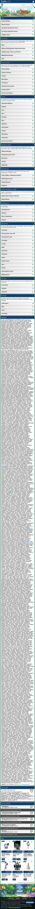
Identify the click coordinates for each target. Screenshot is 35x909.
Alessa (13, 361)
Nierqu (23, 634)
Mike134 (20, 608)
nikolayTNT (17, 636)
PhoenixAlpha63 (20, 657)
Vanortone (18, 758)
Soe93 (31, 715)
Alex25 (2, 363)
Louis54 (15, 572)
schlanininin (14, 697)
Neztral (18, 632)
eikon (16, 451)
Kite (32, 544)
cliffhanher (18, 418)
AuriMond (3, 384)
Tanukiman (22, 734)
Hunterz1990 (25, 502)
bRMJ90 (18, 399)
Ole (29, 644)
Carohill (3, 333)
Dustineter (22, 449)
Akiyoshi (15, 360)
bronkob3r (16, 400)
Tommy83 (25, 748)
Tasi (11, 735)
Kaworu (24, 535)
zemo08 (24, 782)
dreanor (16, 448)
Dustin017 (3, 329)
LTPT (23, 573)
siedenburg (11, 710)
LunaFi (29, 577)
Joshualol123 (23, 522)
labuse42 (26, 555)
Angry (18, 372)
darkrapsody (8, 432)
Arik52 (31, 341)
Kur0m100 (21, 552)
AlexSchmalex (7, 365)
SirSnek (14, 711)
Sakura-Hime (13, 345)
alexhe (30, 364)
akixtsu (11, 360)
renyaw (15, 675)
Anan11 (7, 370)
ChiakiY (2, 413)
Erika (6, 346)
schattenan (7, 696)
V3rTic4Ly (15, 756)
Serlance (3, 704)
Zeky (21, 782)
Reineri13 (16, 673)
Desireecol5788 (8, 441)
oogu (14, 648)
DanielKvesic (20, 429)
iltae (31, 345)
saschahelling (4, 693)
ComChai (17, 421)
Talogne (10, 734)
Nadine (31, 622)
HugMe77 (30, 339)
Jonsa (14, 522)
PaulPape (24, 654)
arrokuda (32, 379)
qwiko (2, 668)
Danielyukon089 (10, 430)
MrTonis (3, 620)
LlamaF (14, 570)
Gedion (2, 481)
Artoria (14, 380)
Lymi (28, 579)
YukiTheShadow (7, 778)
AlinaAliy (3, 366)
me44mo (30, 598)
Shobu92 (20, 708)
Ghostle (9, 484)
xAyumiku (7, 770)
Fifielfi (22, 466)
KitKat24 (3, 545)
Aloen (26, 366)
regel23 (18, 672)
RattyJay (24, 671)
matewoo (18, 594)
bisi (11, 392)
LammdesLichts (26, 557)
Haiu (27, 489)
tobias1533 (28, 746)
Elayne (11, 452)
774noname (7, 354)
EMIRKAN (3, 455)
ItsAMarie (22, 509)
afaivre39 (23, 357)
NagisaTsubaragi (8, 623)
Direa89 (18, 442)
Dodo (25, 443)
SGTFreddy (7, 705)
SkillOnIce (9, 712)
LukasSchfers (11, 576)
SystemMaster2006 (5, 733)
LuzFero (14, 579)
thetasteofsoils (4, 741)
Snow (23, 715)
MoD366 (20, 615)
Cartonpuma (19, 406)
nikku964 (13, 636)
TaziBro (22, 735)
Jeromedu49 (14, 519)
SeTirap (21, 704)
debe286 (26, 436)
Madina (14, 581)
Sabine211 (7, 687)
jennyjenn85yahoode (5, 519)
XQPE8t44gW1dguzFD (6, 772)
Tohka (25, 747)
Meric (32, 604)
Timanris (23, 743)
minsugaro (12, 613)
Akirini (29, 359)
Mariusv (29, 590)
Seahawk (28, 699)
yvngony (3, 781)
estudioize (3, 459)
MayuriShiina (29, 597)
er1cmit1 (21, 457)
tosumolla (16, 749)
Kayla (28, 535)
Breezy (31, 398)
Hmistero (13, 500)
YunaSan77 (20, 779)
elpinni (16, 453)
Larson (22, 558)
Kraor (17, 551)
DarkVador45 (14, 432)
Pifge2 (22, 658)
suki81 (8, 728)
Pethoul (13, 656)
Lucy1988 (12, 574)
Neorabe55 (3, 630)
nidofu (13, 634)
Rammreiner (26, 669)
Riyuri (22, 679)
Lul (26, 576)
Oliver (2, 645)
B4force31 (21, 385)
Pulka (15, 664)
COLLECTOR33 (10, 421)
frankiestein (13, 473)
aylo (5, 385)
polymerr (26, 661)
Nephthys (9, 630)
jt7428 (19, 333)
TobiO (11, 747)
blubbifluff (31, 394)
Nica (28, 632)
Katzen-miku (13, 535)
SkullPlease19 (28, 712)
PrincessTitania (22, 662)
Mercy (25, 604)
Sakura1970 (4, 690)
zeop (28, 782)
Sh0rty (12, 705)
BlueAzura (8, 395)
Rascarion (10, 671)
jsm (22, 523)
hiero (20, 498)
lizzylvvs (8, 570)
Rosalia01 (11, 683)
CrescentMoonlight (29, 424)
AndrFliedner (24, 370)
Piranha (8, 659)
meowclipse (7, 604)
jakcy (26, 512)
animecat (17, 328)
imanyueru (13, 506)
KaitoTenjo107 (15, 530)
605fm (31, 353)
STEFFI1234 (10, 723)
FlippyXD (30, 469)
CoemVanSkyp (24, 418)
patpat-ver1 (3, 654)
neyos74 (14, 632)
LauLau (8, 559)
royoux (2, 684)
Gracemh (22, 487)
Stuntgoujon (18, 726)
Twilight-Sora (12, 753)
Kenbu (9, 538)
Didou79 (27, 441)
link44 (7, 569)
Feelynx (3, 465)
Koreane (13, 550)
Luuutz (6, 579)
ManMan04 (13, 342)
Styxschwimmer (24, 726)
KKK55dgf (26, 545)
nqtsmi (2, 643)
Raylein (2, 672)
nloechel (3, 640)
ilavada (22, 505)
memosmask (4, 602)
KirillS (31, 543)
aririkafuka (3, 379)
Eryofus (15, 458)
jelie (31, 516)
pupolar (18, 332)
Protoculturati (4, 663)
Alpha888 (3, 367)
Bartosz (26, 387)
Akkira (19, 360)
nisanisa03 (30, 637)
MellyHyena (10, 601)
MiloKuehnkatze (22, 611)
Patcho (22, 652)
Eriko (12, 458)
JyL (30, 528)
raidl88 (25, 668)
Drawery (6, 448)
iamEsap (19, 503)
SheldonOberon (14, 706)
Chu (11, 417)
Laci (25, 334)
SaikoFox (15, 689)
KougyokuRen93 (11, 551)
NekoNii (15, 628)
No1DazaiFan (4, 342)
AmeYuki (16, 368)
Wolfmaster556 (4, 769)
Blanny (31, 393)
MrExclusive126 (8, 619)
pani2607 (13, 651)
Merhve (29, 604)
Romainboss (8, 682)
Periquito (30, 655)
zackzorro (7, 781)
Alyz (18, 367)
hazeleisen (24, 494)
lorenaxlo (26, 571)
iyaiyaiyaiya (17, 510)
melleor (2, 601)
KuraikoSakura (28, 552)
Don (23, 445)
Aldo (32, 360)
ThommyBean (4, 742)
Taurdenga (18, 735)
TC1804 (29, 735)
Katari (20, 534)
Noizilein (27, 640)
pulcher (12, 664)
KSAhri (9, 552)
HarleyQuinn (4, 493)
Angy (21, 372)
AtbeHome (3, 382)
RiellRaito (16, 677)
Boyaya (27, 396)
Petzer (16, 656)
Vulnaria (14, 763)
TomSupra (30, 748)
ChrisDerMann (11, 415)
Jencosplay (13, 517)
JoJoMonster (7, 521)
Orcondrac (24, 648)
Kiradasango (4, 543)
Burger (29, 322)
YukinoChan (30, 777)
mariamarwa (21, 588)
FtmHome (30, 476)
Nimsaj (31, 636)
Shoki (23, 708)
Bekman (3, 389)
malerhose (14, 585)
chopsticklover (27, 414)
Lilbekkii (23, 566)
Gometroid (27, 486)
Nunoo (18, 643)
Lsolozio (17, 573)
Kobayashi (7, 548)
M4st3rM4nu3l (17, 580)
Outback (3, 650)
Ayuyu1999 (12, 385)
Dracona (24, 446)
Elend (14, 452)
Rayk (31, 671)
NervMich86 (17, 630)
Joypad (21, 322)
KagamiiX (3, 530)
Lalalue (15, 557)
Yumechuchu (22, 326)
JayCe (20, 515)
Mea (2, 599)
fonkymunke (4, 472)
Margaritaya (11, 588)
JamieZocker (19, 513)
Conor (30, 421)
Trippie (31, 750)
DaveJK (27, 434)
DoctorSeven (19, 342)
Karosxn (26, 533)
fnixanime (27, 471)
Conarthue (22, 421)
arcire (16, 378)
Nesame (25, 331)
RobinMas (3, 680)
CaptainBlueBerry (11, 405)
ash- (13, 381)
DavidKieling (4, 435)
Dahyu (30, 428)
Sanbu (7, 691)
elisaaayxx (26, 452)
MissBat (8, 614)
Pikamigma (3, 659)
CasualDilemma (9, 407)
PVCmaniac (20, 665)
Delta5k (20, 437)
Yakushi (16, 331)
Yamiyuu (16, 774)
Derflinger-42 (15, 439)
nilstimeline (3, 326)
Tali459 (6, 734)
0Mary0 (7, 353)
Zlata (28, 783)
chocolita (13, 414)
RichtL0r (7, 677)
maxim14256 (29, 595)
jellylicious (8, 517)
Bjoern (10, 794)
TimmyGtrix (3, 744)
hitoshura (8, 500)
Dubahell (18, 346)
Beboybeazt (23, 388)
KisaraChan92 (18, 544)
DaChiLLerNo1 (4, 428)
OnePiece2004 (25, 647)
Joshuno (29, 522)
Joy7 (8, 523)
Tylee (23, 753)
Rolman (3, 682)
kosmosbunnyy (23, 550)
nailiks (11, 339)
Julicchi (12, 526)
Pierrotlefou (17, 658)
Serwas (17, 704)
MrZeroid (7, 620)
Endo (30, 456)
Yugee (12, 777)
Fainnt (26, 462)
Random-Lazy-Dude (10, 670)
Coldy (13, 420)
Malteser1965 (24, 585)
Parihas (9, 652)
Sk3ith (2, 712)
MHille (18, 605)
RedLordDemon (8, 672)
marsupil (31, 591)
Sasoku (22, 693)
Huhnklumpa (29, 501)
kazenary (8, 536)
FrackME (24, 472)
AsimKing (23, 381)
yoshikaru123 (4, 776)
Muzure (26, 621)
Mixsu (23, 328)
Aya (33, 384)
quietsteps (28, 666)
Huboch (19, 501)
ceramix (13, 408)
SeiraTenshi (3, 701)
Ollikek (18, 645)
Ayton (8, 385)
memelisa (29, 601)
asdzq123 (9, 381)
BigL (25, 391)
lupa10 (14, 578)
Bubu (14, 401)
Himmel (16, 338)
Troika (5, 751)
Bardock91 (21, 387)
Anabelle (3, 370)
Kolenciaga (3, 549)
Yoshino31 (10, 776)
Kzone (14, 555)
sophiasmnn (4, 718)
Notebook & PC (5, 205)
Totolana (27, 749)
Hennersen (3, 496)
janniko (23, 514)
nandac (16, 626)
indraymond (30, 506)
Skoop (23, 712)
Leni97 (12, 563)
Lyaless (21, 579)
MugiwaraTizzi (4, 621)
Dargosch (3, 431)
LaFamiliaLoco (4, 557)
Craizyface (26, 423)
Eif (13, 451)
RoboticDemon (12, 680)
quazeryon (14, 340)
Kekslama (23, 537)
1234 (10, 353)
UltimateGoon (27, 754)
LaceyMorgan (4, 556)
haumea (15, 494)
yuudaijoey (30, 779)
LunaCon (25, 577)
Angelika (29, 371)
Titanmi (31, 744)
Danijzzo (21, 430)
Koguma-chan (14, 548)
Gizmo (27, 485)
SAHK (7, 689)
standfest (30, 721)
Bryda (6, 401)
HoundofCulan (13, 501)
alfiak (16, 365)
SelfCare (17, 701)
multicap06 (17, 621)
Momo (12, 616)
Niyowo (25, 639)
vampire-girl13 (26, 757)
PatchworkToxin (28, 652)
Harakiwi (30, 492)
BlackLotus (3, 393)
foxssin (13, 472)
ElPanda (13, 453)
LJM (11, 570)
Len (27, 562)
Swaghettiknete (28, 730)
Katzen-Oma (23, 343)
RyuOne (27, 685)
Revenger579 (10, 676)
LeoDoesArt (28, 563)
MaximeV (3, 597)
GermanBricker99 (17, 483)
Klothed (27, 547)
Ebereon (17, 450)
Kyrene (2, 555)
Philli (10, 657)
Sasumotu (27, 693)
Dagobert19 (26, 428)
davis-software (15, 435)
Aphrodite (3, 347)
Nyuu (30, 643)
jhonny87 (29, 519)
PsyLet (28, 663)
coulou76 (21, 423)
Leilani (14, 562)
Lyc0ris (24, 579)
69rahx (2, 354)
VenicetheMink (7, 760)
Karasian (12, 533)
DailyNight (30, 340)
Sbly (21, 694)
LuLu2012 (3, 577)
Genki (22, 481)
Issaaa (17, 509)
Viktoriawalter (4, 761)
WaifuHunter (30, 763)
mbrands (8, 598)
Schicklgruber (14, 696)
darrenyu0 (12, 434)
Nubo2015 (11, 643)
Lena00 (30, 562)
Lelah (20, 562)
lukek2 (20, 576)
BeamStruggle (14, 388)
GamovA (3, 480)
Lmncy (26, 570)
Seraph (20, 703)
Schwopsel (15, 699)
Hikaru (8, 499)
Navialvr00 (14, 627)
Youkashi (19, 776)
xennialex (26, 770)
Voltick (31, 762)
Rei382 (29, 672)
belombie (15, 389)
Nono (7, 641)
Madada (3, 581)
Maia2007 (13, 583)
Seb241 (15, 700)
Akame (2, 359)
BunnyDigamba (9, 402)
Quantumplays (16, 666)
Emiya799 (8, 455)
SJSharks (29, 711)
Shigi (29, 706)
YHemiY (3, 775)
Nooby (16, 641)
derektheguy (9, 439)
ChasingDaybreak (12, 410)
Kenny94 (13, 538)
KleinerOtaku (4, 547)
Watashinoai (23, 765)
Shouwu (27, 708)
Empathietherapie (29, 455)
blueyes (19, 395)
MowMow (26, 618)
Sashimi (15, 693)
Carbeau (29, 405)
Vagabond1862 (24, 756)
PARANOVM (4, 652)
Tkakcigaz (8, 329)
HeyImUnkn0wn (4, 498)
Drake (2, 448)
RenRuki (3, 800)
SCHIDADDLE (20, 696)
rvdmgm (11, 685)
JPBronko (18, 523)
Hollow (23, 500)
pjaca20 (25, 659)
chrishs (17, 415)
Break (12, 398)
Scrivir (24, 699)
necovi (11, 628)
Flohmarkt (3, 297)
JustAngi (29, 527)
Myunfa (19, 622)
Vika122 (27, 760)
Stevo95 (3, 725)
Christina (23, 416)
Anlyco (11, 373)
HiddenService (15, 498)
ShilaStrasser (15, 707)
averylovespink (17, 384)
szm (11, 733)
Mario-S (25, 590)
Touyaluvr (3, 750)
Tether (27, 736)
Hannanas (31, 491)
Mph (30, 618)
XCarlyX (18, 770)
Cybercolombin (9, 427)
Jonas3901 (25, 521)
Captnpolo (24, 405)
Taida (17, 733)
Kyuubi (6, 555)
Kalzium (14, 531)
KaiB (7, 530)
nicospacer (3, 634)
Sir (5, 711)
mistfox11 (25, 322)
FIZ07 (14, 469)
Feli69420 (11, 465)
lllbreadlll (18, 570)
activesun (19, 356)
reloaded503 (21, 673)
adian (30, 356)
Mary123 (3, 593)
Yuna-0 (9, 779)
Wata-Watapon (10, 765)
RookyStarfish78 (5, 683)
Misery (24, 342)
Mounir (22, 618)
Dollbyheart (3, 444)
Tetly (30, 736)
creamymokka (16, 424)
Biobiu (28, 391)
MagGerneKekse (25, 581)
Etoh (20, 459)
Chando (7, 409)
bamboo (8, 386)
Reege (14, 672)
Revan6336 (3, 676)
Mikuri (28, 609)
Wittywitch (24, 768)
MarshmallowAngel (19, 591)
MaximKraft (8, 597)
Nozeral (22, 642)
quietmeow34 (23, 666)
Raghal (21, 668)
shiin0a (7, 707)
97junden (13, 354)
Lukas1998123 (4, 576)
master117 (16, 593)
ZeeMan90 (13, 782)
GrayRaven (27, 487)
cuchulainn (3, 427)
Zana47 (15, 781)
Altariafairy (8, 367)
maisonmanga (25, 583)
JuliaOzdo (11, 336)
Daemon (21, 428)
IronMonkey (17, 508)
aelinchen (13, 357)
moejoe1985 (21, 348)
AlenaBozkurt (8, 361)
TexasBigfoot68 (12, 737)
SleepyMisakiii (25, 713)
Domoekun (3, 445)
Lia (5, 566)
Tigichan (10, 743)
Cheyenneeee (20, 411)
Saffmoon (3, 689)
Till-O (17, 743)
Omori (30, 645)
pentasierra (17, 655)
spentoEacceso (4, 720)
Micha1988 (3, 606)
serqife (7, 704)
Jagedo (22, 512)
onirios (2, 648)
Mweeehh (31, 621)
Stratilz (15, 725)
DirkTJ (31, 338)
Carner (2, 406)
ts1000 (8, 751)
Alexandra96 (27, 363)
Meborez (6, 599)
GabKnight (24, 478)
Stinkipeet (11, 725)
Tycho (19, 753)
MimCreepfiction (4, 612)
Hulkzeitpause (4, 502)
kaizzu (20, 530)
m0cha (11, 580)
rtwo (9, 684)
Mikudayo (11, 609)
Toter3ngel (21, 749)
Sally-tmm (14, 690)
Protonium (10, 663)
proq (30, 662)
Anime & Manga (5, 64)
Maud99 (3, 595)
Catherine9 (16, 407)
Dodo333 (29, 443)
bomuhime (7, 396)
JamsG (24, 513)
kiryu (14, 544)
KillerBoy (22, 541)
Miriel (18, 613)
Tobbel (15, 746)
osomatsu (20, 649)
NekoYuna (24, 628)
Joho (2, 521)
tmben (11, 746)
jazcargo (3, 516)
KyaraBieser (11, 554)
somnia (25, 716)
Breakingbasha (25, 398)
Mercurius (21, 604)
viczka (23, 760)
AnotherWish (27, 374)
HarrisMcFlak (17, 493)
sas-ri (19, 692)
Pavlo (28, 654)
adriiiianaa (3, 357)
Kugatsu (13, 552)
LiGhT (16, 566)
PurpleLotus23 (4, 665)
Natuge (10, 627)
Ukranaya (21, 754)
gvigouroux (10, 489)
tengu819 (15, 736)
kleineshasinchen (11, 547)
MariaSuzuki (29, 334)
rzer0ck (2, 686)
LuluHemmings (9, 577)
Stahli (26, 721)
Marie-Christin (13, 590)
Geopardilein (29, 481)
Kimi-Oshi (27, 541)
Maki (12, 584)
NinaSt (2, 637)
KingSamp (16, 542)
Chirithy (24, 413)
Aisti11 (24, 358)
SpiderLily (11, 720)
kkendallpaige (21, 545)
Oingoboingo (13, 644)
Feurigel (3, 466)
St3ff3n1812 (21, 721)
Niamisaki (24, 632)
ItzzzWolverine (4, 332)
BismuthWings (15, 392)
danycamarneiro (26, 430)
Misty (21, 335)
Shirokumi (7, 708)
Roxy (29, 683)
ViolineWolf (3, 762)
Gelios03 (18, 481)
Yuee (9, 777)
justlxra (15, 528)
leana (2, 561)
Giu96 (21, 485)
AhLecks (18, 327)
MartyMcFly (13, 592)
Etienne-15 (8, 459)
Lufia (19, 574)
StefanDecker (28, 722)
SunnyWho (11, 729)
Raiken (2, 669)
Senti (12, 703)
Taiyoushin (25, 733)
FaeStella (22, 462)
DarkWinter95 (27, 432)
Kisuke (24, 544)
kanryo (7, 533)
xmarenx (16, 771)
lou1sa (11, 572)
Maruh (18, 592)
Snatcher (19, 715)
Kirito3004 (6, 544)
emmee (23, 324)
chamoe (3, 409)
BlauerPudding (4, 331)
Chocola (8, 414)
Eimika (19, 451)
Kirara (8, 543)
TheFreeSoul (14, 739)
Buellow (23, 401)
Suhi (2, 728)
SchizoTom (9, 697)
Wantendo (22, 764)
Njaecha (30, 639)
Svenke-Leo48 (14, 730)
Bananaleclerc (28, 386)
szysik (9, 348)
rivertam (13, 679)
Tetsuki (6, 737)
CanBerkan (3, 405)
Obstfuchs (7, 644)
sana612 (3, 691)
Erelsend (3, 458)
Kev (21, 538)
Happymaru (17, 492)
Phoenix (14, 657)
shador (19, 705)
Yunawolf (25, 779)
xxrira (20, 772)
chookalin (21, 414)
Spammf (14, 719)
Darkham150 (27, 431)
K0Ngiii (5, 529)
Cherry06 (3, 411)
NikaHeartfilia (27, 635)
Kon (24, 549)
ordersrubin (29, 648)
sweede (9, 732)
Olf (30, 644)
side (7, 710)
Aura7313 (24, 382)
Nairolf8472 (27, 623)
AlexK (2, 365)
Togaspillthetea (20, 747)
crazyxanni (9, 424)
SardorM (9, 692)
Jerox (18, 519)
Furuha (30, 477)
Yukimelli (5, 348)
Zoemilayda (3, 784)
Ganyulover (12, 480)
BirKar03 (8, 392)
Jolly (15, 521)
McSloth (25, 598)
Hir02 (30, 499)
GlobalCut (3, 486)
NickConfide (4, 633)
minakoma (27, 612)
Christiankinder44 (17, 416)
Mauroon (12, 595)
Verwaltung (4, 40)
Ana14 (30, 368)
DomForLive (12, 444)
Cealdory (30, 407)
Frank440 (3, 473)
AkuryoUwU (23, 360)
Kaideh (10, 530)
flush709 (11, 471)
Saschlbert (10, 693)
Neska (26, 630)
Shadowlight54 (24, 705)
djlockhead (16, 336)
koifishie (27, 548)
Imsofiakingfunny (20, 506)
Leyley (27, 565)
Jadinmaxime (17, 512)
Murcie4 (22, 621)
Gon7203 (3, 487)
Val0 (8, 757)
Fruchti (22, 476)
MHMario (28, 338)
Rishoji (2, 679)
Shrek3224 (3, 710)
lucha (30, 573)
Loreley (22, 571)
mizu (22, 614)
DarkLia (3, 432)
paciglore (15, 650)
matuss (31, 594)
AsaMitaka (25, 380)
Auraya (28, 382)
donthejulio (12, 446)
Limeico (15, 324)
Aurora (7, 384)
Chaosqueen (24, 409)
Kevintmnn (9, 540)
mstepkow (12, 620)
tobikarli (7, 747)
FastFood (19, 464)
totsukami (31, 749)
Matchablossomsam (10, 594)
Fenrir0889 (22, 465)
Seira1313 (26, 700)
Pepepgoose (28, 321)
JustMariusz (20, 528)
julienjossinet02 (26, 526)
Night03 (30, 634)
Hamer (16, 491)
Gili (5, 485)
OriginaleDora (4, 649)
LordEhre (12, 571)
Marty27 (9, 592)
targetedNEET (28, 734)
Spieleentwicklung (6, 146)
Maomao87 (16, 586)
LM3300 (23, 570)
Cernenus (17, 408)
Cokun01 (10, 420)
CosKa (7, 423)
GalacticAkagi (30, 343)
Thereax (19, 740)
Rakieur (16, 669)
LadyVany (28, 556)
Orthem (9, 649)
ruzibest (7, 685)
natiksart (31, 626)
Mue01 (16, 620)
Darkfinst (15, 431)
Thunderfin (10, 742)
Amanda (22, 367)
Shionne (31, 707)
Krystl (30, 551)
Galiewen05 (22, 479)
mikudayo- (16, 609)
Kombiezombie (14, 549)
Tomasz (6, 748)
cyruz (10, 338)
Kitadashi (16, 322)
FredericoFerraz (11, 346)
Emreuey (13, 456)
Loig (4, 571)
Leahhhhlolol (28, 559)
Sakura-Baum (23, 689)
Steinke (22, 723)
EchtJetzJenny (23, 450)
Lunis (10, 578)
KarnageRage (21, 533)
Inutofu (27, 507)
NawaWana (20, 627)
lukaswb (11, 327)
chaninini (11, 409)
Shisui (7, 347)
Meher (13, 600)
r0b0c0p (6, 668)
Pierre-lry (5, 658)
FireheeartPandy (17, 339)
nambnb (16, 625)
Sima (32, 710)
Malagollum (9, 585)
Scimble (20, 699)
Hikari (27, 498)
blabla (20, 392)
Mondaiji (16, 616)
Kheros (22, 540)
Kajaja (24, 530)
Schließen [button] (29, 902)
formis (23, 338)
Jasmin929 (13, 515)
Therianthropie (25, 740)
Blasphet (3, 394)
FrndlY (6, 476)
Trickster (17, 750)
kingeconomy (4, 542)
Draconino (29, 446)
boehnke (29, 395)
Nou (9, 642)
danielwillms (4, 430)
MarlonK (12, 591)
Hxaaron (3, 503)
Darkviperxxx (21, 432)
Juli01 (26, 524)
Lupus (21, 578)
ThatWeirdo (22, 737)
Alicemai (24, 365)
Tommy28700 (20, 748)
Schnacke (31, 697)
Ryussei (32, 685)
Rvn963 (15, 685)
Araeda (26, 377)
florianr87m (30, 470)
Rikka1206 (24, 677)
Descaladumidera (26, 439)
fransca (25, 473)
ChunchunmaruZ (16, 417)
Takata (30, 733)
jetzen (25, 519)
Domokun (9, 445)
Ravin (28, 671)
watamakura (16, 765)
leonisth (24, 564)
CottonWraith (15, 423)
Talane (2, 734)
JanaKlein (9, 514)
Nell (6, 629)
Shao (29, 705)
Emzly (17, 456)
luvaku (10, 579)
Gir (18, 485)
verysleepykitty (18, 760)
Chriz (2, 417)
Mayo (7, 338)
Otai (15, 327)
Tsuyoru (30, 751)
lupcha (17, 578)
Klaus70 (31, 545)
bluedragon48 (14, 395)
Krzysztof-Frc (4, 552)
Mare (25, 587)
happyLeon (11, 492)
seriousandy (29, 703)
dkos (2, 443)
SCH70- (3, 696)
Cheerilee (3, 328)
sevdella (28, 704)
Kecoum (8, 537)
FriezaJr (3, 476)
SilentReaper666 (18, 710)
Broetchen (22, 399)
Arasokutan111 (4, 378)
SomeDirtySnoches (18, 716)
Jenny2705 (23, 517)
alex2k (6, 363)
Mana (29, 585)
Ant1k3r (3, 375)
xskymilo (14, 772)
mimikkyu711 (12, 612)
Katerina (24, 534)
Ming (8, 613)
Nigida (14, 635)
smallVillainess (11, 714)
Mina (23, 612)
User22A (6, 756)
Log (2, 571)
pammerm (3, 651)
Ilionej (26, 505)
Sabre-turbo (13, 687)
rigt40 (20, 677)
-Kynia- (24, 352)
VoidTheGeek (26, 762)
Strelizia (23, 725)
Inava (25, 506)
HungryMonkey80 (12, 502)
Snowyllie (27, 715)
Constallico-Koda (9, 422)
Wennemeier (13, 767)
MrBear (2, 619)
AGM (9, 342)
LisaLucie (17, 569)
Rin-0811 (7, 678)
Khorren (29, 540)
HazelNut (29, 494)
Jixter (2, 520)
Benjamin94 (26, 389)
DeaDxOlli (17, 436)
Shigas (25, 706)
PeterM (9, 656)
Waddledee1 (24, 763)
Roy (32, 683)
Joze (13, 338)
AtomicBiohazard (17, 382)
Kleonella (23, 547)
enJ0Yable (9, 457)
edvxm (6, 451)
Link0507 (3, 569)
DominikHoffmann (20, 444)
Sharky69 (3, 706)
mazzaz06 (3, 598)
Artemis (6, 380)
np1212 (2, 346)
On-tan (12, 647)
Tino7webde (24, 744)
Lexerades (23, 565)
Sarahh (31, 691)
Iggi (16, 505)
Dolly (8, 444)
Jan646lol (28, 513)
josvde (2, 523)
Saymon (14, 694)
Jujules (22, 524)
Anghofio (8, 372)
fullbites (12, 477)
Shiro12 (3, 708)
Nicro (8, 325)
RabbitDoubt (11, 668)
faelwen (18, 462)
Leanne (27, 324)
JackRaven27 (10, 512)
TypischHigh (4, 754)
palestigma (29, 650)
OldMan (10, 332)
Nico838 (13, 633)
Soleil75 (11, 716)
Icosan (6, 505)
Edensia (3, 451)
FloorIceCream (23, 346)
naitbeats (3, 625)
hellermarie (19, 495)
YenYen (26, 774)
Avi (21, 384)
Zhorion (14, 783)
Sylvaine (19, 732)
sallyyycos (19, 690)
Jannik (20, 514)
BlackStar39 (9, 393)
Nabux (7, 327)
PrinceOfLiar (16, 662)
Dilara (2, 442)
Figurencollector (4, 467)
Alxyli (16, 367)
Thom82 (14, 741)
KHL (26, 540)
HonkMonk (27, 500)
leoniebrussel (28, 328)
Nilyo (28, 636)
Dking (30, 442)
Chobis (9, 340)
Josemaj (18, 522)
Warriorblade (20, 334)
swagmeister (4, 732)
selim (20, 701)
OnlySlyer (16, 326)
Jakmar (29, 512)
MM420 (12, 615)
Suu (10, 730)
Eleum (18, 452)
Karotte (30, 533)
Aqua (23, 377)
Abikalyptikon (10, 356)
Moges (30, 615)
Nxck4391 (22, 643)
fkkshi (17, 469)
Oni (30, 647)
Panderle (8, 651)
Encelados (25, 456)
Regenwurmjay (4, 334)
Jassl (17, 515)
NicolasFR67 (27, 633)
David (30, 434)
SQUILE (12, 721)
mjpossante (3, 615)
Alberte (28, 360)
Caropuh (11, 406)
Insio (12, 507)
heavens (8, 495)
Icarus (24, 503)
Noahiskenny (17, 640)
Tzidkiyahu (9, 754)
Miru (21, 613)
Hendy (28, 495)
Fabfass (30, 460)
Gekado (14, 481)
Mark (9, 591)
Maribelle (3, 798)
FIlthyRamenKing (23, 467)
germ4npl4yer (9, 483)
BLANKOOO (27, 393)
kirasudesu (13, 543)
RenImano (10, 324)
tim (20, 743)
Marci (13, 587)
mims (20, 612)
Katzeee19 (7, 535)
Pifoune (26, 658)
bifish (22, 391)
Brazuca (3, 398)
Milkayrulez (3, 611)
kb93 (28, 536)
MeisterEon (21, 600)
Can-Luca (29, 403)
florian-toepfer (24, 470)
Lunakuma (3, 578)
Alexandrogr (20, 364)
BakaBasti (3, 327)
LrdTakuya (8, 573)
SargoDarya (14, 692)
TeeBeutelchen (4, 736)
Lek (17, 562)
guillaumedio (16, 347)
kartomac (3, 534)
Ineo (2, 507)
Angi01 (12, 372)
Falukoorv (7, 463)
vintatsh (28, 342)
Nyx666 (3, 644)
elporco (20, 453)
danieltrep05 (26, 429)
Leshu (13, 565)
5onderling (26, 353)
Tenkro (19, 736)
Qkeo (2, 666)
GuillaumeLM (27, 488)
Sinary (2, 711)
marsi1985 (26, 591)
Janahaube (3, 514)
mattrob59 (27, 594)
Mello (7, 328)
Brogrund (28, 399)
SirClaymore (9, 711)
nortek (23, 641)
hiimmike (24, 498)
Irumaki (15, 333)
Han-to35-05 (21, 491)
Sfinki (32, 704)
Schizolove (3, 697)
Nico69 (8, 633)
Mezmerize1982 (13, 605)
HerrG (28, 496)
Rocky (28, 680)
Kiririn (2, 544)
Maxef (15, 595)
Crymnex (21, 425)
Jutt (24, 528)
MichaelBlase (19, 606)
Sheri (22, 706)
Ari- (19, 378)
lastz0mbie (3, 559)
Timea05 (31, 743)
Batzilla (9, 388)
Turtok (7, 753)
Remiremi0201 (4, 675)
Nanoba (24, 626)
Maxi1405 (19, 595)
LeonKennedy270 (5, 565)
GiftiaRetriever (29, 484)
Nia (21, 632)
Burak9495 (19, 402)
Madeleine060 (8, 581)
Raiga (32, 668)
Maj (29, 583)
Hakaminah (31, 489)
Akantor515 (7, 359)
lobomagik (31, 570)
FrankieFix (8, 473)
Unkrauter (19, 340)
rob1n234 (26, 679)
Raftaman (17, 668)
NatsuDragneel (4, 627)
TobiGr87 (3, 747)
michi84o (10, 607)
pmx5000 (10, 661)
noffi (24, 640)
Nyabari (27, 643)
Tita (29, 744)
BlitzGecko (21, 394)
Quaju (5, 666)
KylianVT (21, 554)
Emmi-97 (17, 455)
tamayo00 (15, 734)
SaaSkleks (22, 686)
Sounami (22, 718)
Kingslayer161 (23, 542)
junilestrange (8, 527)
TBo (26, 735)
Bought (23, 396)
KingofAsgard (11, 542)
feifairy (6, 465)
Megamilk (27, 347)
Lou (8, 572)
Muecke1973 (21, 620)
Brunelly (3, 401)
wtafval (24, 769)
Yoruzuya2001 (20, 775)
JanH (13, 514)
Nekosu (19, 628)
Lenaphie (8, 563)
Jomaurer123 (20, 521)
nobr (22, 640)
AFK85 (27, 357)
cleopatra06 (12, 418)
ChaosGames (17, 409)
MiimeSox (11, 350)
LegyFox (3, 562)
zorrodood (16, 784)
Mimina (17, 612)
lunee (7, 578)
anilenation (25, 372)
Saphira (20, 691)
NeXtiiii (6, 632)
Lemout (23, 562)
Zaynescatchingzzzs (5, 782)
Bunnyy (18, 345)
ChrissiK (25, 415)
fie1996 (18, 466)
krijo (28, 551)
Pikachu (30, 658)
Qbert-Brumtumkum (27, 665)
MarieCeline (19, 590)
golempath (22, 486)
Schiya (29, 696)
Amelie (11, 368)
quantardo (9, 666)
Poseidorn (6, 662)
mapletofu (26, 586)
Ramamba (21, 669)
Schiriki (26, 696)
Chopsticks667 (4, 415)
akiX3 (8, 360)
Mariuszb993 (4, 591)
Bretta (2, 399)
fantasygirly (3, 464)
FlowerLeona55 (4, 471)
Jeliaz (28, 516)
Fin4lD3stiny (30, 467)
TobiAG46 (23, 746)
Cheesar (24, 410)
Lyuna (8, 580)
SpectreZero (28, 719)
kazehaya (3, 536)
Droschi (25, 448)
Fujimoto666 (7, 477)
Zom (20, 328)
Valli (18, 757)
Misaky (24, 613)
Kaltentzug (8, 531)
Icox (9, 505)
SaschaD (29, 692)
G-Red (14, 478)
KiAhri (2, 541)
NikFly (32, 635)
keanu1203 (3, 537)
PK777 (15, 334)
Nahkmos (18, 623)
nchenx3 (8, 628)
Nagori (14, 623)
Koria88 (17, 550)
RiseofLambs (29, 678)
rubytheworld (17, 684)
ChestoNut (13, 411)
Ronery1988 (18, 682)
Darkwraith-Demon (5, 434)
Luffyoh (16, 574)
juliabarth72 (30, 524)
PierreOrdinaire (11, 658)
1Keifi (18, 343)
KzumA (18, 555)
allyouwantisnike (21, 366)
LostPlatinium (4, 572)
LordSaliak (17, 571)
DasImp (22, 434)
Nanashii (13, 626)
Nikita (2, 636)
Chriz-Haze (6, 417)
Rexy (15, 676)
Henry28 (14, 496)
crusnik (16, 425)
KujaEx (17, 552)
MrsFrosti (25, 619)
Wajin (2, 764)
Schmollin (26, 697)
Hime (17, 499)
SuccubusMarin (4, 727)
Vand (31, 757)
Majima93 (8, 584)
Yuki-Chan (19, 777)
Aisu (28, 358)
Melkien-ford (27, 600)
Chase (6, 410)
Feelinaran (29, 464)
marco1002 (17, 587)
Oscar (15, 649)
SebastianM (20, 700)
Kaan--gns (14, 529)
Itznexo (31, 509)
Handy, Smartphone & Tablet (8, 191)
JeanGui (17, 516)
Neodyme (27, 629)
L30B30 (29, 332)
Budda (19, 401)
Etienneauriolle (15, 459)
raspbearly (15, 671)
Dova (21, 446)
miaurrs (27, 605)
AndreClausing (17, 370)
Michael (14, 606)
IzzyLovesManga (5, 349)
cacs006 (7, 403)
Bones (15, 396)
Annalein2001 (22, 373)
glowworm (23, 325)
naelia (2, 623)
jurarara (17, 527)
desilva (2, 441)
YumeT (25, 778)
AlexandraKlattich (5, 364)
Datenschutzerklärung (14, 907)
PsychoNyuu (24, 663)
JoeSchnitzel (14, 520)
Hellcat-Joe (13, 495)
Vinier (14, 761)
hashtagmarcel (30, 493)
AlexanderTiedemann (13, 363)
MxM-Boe (3, 622)
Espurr (28, 458)
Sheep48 (3, 338)
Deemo (8, 437)
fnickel (26, 348)
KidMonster (13, 541)
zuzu (20, 784)
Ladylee (17, 556)
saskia (18, 693)
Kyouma (31, 554)
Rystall (23, 685)
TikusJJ (14, 743)
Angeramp (3, 372)
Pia (2, 658)
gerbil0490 (3, 483)
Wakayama (6, 764)
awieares (25, 384)
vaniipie (11, 758)
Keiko (15, 537)
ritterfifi (6, 679)
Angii (16, 372)
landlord (3, 558)
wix (28, 768)
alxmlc (12, 367)
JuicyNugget (27, 345)
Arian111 (27, 378)
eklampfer (7, 452)
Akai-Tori (31, 358)
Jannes (16, 514)
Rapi (8, 350)
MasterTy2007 (23, 593)
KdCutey (31, 536)
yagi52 (2, 774)
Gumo (6, 489)
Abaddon (19, 324)
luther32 (31, 578)
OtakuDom (27, 649)
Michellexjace (4, 607)
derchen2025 (26, 438)
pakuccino (20, 650)
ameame (3, 368)
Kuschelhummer (4, 554)
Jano (30, 514)
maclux (31, 580)
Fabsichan (13, 462)
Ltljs (20, 573)
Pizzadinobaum (19, 659)
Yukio (2, 778)
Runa (25, 684)
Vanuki (27, 758)
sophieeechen (10, 718)
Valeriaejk (12, 757)
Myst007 (15, 622)
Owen (11, 650)
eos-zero (17, 457)
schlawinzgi (22, 336)
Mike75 (24, 608)
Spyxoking (7, 721)
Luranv (24, 578)
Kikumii (18, 541)
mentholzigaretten (23, 602)
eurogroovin (3, 460)
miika (28, 607)
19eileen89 (14, 353)
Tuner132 (3, 753)
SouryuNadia (28, 718)
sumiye (24, 728)
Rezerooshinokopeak (21, 676)
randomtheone (18, 670)
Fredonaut (16, 474)
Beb (19, 388)
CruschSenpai (11, 425)
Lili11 (26, 566)
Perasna (26, 655)
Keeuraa (13, 329)
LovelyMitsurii (21, 572)
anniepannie (4, 374)
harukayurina (23, 493)
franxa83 (30, 473)
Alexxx (12, 365)
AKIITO (19, 359)
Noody (20, 641)
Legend (13, 561)
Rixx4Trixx (18, 679)
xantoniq (3, 770)
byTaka (2, 403)
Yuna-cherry (14, 779)
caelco (10, 403)
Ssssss (16, 721)
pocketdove (15, 661)
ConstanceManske (18, 422)
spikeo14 (30, 720)
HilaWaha (13, 499)
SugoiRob (26, 727)
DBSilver (9, 436)
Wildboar (14, 768)
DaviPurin (21, 329)
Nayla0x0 (3, 628)
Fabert (25, 460)
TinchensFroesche (17, 744)
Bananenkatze (10, 387)
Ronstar (28, 682)
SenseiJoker (4, 703)
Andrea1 (11, 370)
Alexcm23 (26, 364)
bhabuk (14, 391)
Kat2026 (16, 534)
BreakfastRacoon (18, 398)
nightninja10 (4, 635)
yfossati (30, 774)
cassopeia (3, 407)
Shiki (10, 707)
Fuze (11, 478)
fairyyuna (31, 462)
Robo (27, 325)
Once (15, 647)
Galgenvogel (16, 479)
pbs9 (2, 655)
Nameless (21, 625)
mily (27, 611)
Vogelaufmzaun (10, 326)
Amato (29, 367)
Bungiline (3, 402)
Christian (26, 350)
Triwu (2, 751)
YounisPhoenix (4, 777)
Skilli (5, 712)
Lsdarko (13, 573)
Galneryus (28, 479)
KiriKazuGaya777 (25, 543)
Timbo (27, 743)
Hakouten (3, 491)
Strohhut (31, 725)
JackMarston (4, 512)
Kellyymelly (28, 537)
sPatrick (23, 719)
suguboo (31, 727)
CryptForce (26, 425)
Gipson (16, 485)
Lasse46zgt (26, 558)
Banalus (16, 348)
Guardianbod (10, 488)
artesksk (10, 380)
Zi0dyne (18, 783)
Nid (10, 634)
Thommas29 (24, 741)
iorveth (2, 508)
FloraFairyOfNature (16, 470)
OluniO (22, 645)
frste (19, 476)
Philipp (7, 657)
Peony (22, 655)
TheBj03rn (27, 737)
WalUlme (3, 801)
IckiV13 (2, 505)
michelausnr (25, 606)
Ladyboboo (12, 556)
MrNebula (20, 619)
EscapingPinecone (22, 458)
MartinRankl (3, 592)
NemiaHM (13, 629)
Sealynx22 (11, 700)
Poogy (29, 661)
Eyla (18, 460)
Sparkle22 (18, 719)
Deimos (25, 332)
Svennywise (12, 325)
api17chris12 (4, 377)
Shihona (3, 707)
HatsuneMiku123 (17, 349)
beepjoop (29, 388)
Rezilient (28, 676)
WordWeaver (7, 339)
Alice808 (20, 365)
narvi (28, 626)
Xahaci (28, 769)
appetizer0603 (10, 377)
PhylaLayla (3, 350)
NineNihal (12, 637)
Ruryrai (31, 684)
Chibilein (12, 341)
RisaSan (23, 678)
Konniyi (31, 549)
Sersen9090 (12, 704)
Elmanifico (3, 453)
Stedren (22, 722)
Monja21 (25, 616)
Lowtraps (3, 573)
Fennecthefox (17, 465)
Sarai (2, 692)
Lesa (11, 565)
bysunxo (31, 402)
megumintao (9, 600)
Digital (6, 333)
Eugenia (23, 459)
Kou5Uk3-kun (4, 551)
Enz (13, 457)
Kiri (17, 543)
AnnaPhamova (29, 373)
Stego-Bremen (16, 723)
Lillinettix (3, 567)
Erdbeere (30, 457)
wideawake (8, 768)
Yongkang (14, 775)
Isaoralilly (10, 509)
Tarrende (3, 735)
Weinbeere (28, 765)
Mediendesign (5, 170)
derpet (12, 348)
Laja (9, 557)
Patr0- (8, 654)
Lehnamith (8, 562)
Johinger (8, 343)
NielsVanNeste (18, 634)
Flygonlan (15, 471)
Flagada (21, 469)
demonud (29, 327)
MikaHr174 (8, 608)
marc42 (31, 586)
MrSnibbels (30, 619)
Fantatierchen (10, 464)
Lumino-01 (20, 577)
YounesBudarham (25, 776)
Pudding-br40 (4, 664)
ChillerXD (20, 331)
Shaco (15, 705)
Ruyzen (3, 685)
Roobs (32, 682)
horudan (14, 332)
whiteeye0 (3, 768)
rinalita (15, 678)
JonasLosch (3, 522)
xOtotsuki (24, 771)
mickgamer (14, 607)
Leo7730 (23, 563)
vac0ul (19, 756)
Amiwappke (20, 368)
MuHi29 (10, 621)
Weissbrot (3, 767)
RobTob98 (24, 680)
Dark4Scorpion (9, 431)
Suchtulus (11, 727)
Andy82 (16, 341)
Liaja (8, 566)
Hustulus (30, 502)
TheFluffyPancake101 (6, 739)
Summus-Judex (29, 728)
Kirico (19, 543)
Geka (10, 481)
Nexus (9, 632)
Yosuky (14, 776)
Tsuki (17, 751)
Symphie (30, 732)
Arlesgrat (17, 379)
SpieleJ (15, 720)
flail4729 (25, 469)
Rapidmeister (4, 671)
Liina (19, 566)
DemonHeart (8, 438)
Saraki (5, 692)
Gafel (29, 478)
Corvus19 (3, 423)
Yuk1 (16, 777)
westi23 (25, 767)
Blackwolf (21, 393)
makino (15, 584)
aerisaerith (18, 357)
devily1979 (22, 441)
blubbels (26, 394)
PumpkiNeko (20, 664)
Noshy (27, 641)
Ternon (23, 736)
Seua (24, 704)
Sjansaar (25, 711)
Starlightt (3, 722)
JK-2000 (6, 520)
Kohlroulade (20, 548)
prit (27, 662)
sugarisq (22, 727)
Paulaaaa (19, 654)
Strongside (3, 726)
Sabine (2, 687)
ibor (22, 503)
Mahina (8, 583)
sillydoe (24, 710)
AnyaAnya (14, 375)
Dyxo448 (8, 450)
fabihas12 (8, 462)
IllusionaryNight (4, 506)
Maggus (32, 581)
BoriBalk (19, 396)
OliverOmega (7, 645)
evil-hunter (9, 796)
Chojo (17, 414)
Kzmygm (10, 555)
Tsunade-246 (22, 751)
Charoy (2, 410)
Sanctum (11, 691)
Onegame (19, 647)
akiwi (5, 360)
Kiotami (28, 542)
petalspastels (4, 656)
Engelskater (3, 457)
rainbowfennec (8, 669)
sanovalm (16, 691)
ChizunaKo (3, 414)
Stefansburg (4, 723)
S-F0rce (26, 329)
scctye (28, 694)
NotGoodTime (4, 642)
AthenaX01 (8, 382)
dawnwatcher (22, 435)
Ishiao (14, 509)
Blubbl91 (3, 395)
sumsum (3, 729)
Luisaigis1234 (24, 574)
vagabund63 (4, 757)
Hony (12, 331)
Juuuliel (27, 528)
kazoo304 (3, 343)
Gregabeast (3, 488)
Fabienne (3, 462)
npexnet (30, 642)
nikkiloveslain (7, 636)
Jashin (2, 515)
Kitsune (7, 545)
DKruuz (17, 335)
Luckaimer (6, 574)
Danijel (16, 430)
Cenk (9, 408)
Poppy (2, 662)
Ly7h (18, 579)
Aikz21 (21, 358)
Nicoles (31, 633)
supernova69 (24, 729)
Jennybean (29, 517)
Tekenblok (10, 736)
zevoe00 (6, 783)
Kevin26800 (25, 538)
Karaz (15, 533)
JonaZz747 (9, 522)
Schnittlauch (16, 698)
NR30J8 (6, 643)
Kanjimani (3, 533)
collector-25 (24, 420)
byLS (27, 402)
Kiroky (10, 544)
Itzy (2, 510)
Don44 (26, 445)
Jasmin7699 (7, 515)
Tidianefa (25, 742)
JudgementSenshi (5, 524)
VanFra (7, 758)
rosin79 (15, 683)
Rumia (21, 684)
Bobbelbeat (24, 395)
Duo (13, 449)
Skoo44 (19, 712)
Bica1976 (18, 391)
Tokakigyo (30, 747)
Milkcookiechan (10, 611)
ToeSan (14, 747)
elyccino (24, 453)
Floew (2, 470)
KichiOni (8, 541)
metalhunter (3, 605)
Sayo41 (18, 694)
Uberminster (15, 754)
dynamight (3, 450)
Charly (28, 409)
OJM (18, 644)
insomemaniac (16, 507)
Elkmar (31, 452)
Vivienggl (13, 762)
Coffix (29, 418)
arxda (21, 380)
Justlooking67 (10, 528)
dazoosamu (3, 436)
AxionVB (29, 384)
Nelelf (28, 628)
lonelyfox (8, 571)
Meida (17, 600)
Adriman (8, 357)
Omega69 (26, 645)
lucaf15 (26, 573)
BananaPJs (3, 387)
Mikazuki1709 (15, 608)
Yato (20, 774)
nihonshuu (18, 635)
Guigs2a (15, 488)
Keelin (12, 537)
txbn (17, 753)
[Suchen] (32, 5)
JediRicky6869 (23, 516)
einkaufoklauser (30, 451)
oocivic (11, 648)
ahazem (3, 358)
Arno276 (21, 379)
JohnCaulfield (21, 520)
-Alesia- (21, 352)
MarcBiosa (3, 587)
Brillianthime (13, 399)
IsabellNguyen (4, 509)
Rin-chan (12, 678)
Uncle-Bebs (15, 755)
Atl (12, 382)
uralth (29, 755)
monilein (20, 616)
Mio (16, 613)
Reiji (8, 673)
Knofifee (3, 548)
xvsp (18, 772)
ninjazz (21, 637)
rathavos (20, 671)
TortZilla (12, 749)
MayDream (20, 597)
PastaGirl (13, 652)
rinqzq (19, 678)
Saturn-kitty (9, 694)
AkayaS (12, 359)
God (12, 486)
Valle (16, 757)
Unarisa (10, 755)
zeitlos (17, 782)
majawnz (3, 584)
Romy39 (13, 682)
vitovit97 (8, 762)
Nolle (31, 640)
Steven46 (31, 723)
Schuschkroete (27, 698)
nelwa (9, 629)
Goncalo (8, 487)
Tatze (14, 735)
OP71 (17, 648)
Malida (18, 585)
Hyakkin (7, 503)
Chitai (27, 413)
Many (11, 586)
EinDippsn (23, 451)
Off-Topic (3, 280)
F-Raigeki (22, 460)
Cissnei (31, 417)
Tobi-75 (19, 746)
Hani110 (26, 491)
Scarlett (24, 694)
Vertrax (13, 760)
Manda (2, 586)
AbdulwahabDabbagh (28, 354)
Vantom (23, 758)
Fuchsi (17, 329)
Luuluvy (3, 579)
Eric (6, 458)
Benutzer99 (6, 391)
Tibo (22, 742)
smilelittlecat (4, 715)
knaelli (31, 547)
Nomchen (3, 641)
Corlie (30, 422)
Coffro (2, 420)
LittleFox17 (30, 569)
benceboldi (20, 389)
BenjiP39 (31, 389)
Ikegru (19, 505)
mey (8, 605)
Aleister (2, 361)
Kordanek (8, 550)
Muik (13, 621)
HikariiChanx (4, 499)
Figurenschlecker (13, 467)
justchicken (3, 528)
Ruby (12, 684)
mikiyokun (3, 609)
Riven (9, 679)
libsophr (20, 797)
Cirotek (28, 417)
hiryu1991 (3, 500)
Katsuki (2, 535)
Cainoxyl (15, 403)
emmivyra (22, 455)
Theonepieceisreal (13, 740)
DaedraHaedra (15, 428)
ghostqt (13, 484)
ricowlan (11, 677)
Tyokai (25, 753)
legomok (28, 561)
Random (3, 670)
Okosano (21, 644)
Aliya (12, 366)
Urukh (2, 756)
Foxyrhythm (18, 472)
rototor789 (20, 683)
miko (7, 609)
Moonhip (6, 618)
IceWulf (28, 503)
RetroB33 (31, 675)
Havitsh (19, 494)
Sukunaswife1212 (15, 728)
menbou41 (9, 602)
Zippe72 (25, 783)
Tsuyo (26, 751)
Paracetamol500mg (5, 345)
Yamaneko (11, 774)
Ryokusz (19, 685)
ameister (7, 368)
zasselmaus (25, 781)
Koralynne (3, 550)
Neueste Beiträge (5, 805)
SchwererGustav (9, 699)
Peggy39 (12, 655)
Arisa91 (18, 793)
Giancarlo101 (23, 484)
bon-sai (11, 347)
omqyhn (8, 647)
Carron (14, 406)
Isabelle (29, 346)
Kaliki (2, 531)
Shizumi (15, 708)
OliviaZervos (13, 645)
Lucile (2, 574)
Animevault (3, 373)
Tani (18, 734)
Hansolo (3, 492)
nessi (30, 630)
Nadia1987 (27, 622)
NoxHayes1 (22, 347)
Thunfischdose (16, 742)
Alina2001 (28, 365)
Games (3, 98)
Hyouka (11, 503)
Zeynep (10, 783)
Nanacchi (3, 626)
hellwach (24, 495)
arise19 (8, 379)
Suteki (7, 730)
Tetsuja (2, 737)
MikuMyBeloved (22, 609)
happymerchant (23, 492)
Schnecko (3, 698)
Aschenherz (3, 381)
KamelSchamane (20, 531)
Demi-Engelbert (26, 437)
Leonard (7, 564)
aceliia (14, 356)
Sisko (17, 711)
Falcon (2, 463)
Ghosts (30, 325)
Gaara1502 (19, 478)
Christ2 (29, 415)
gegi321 (7, 481)
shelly (19, 706)
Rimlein (2, 678)
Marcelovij (8, 587)
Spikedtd (25, 720)
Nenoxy (22, 629)
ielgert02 (13, 505)
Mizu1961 (25, 614)
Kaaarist (9, 529)
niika (22, 635)
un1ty (7, 755)
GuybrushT (3, 325)
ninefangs (7, 637)
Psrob (14, 663)
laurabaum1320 (21, 559)
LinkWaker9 (11, 569)
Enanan (21, 456)
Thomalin (19, 741)
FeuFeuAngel (29, 465)
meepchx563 (27, 599)
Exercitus (16, 350)
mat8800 (29, 593)
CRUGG (3, 425)
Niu (11, 639)
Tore (9, 749)
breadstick (7, 398)
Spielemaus (20, 720)
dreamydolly (11, 448)
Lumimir (15, 577)
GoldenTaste (17, 486)
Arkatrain (12, 379)
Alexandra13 (21, 363)
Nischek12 (3, 639)
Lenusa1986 (17, 563)
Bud (16, 401)
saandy (18, 686)
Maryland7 (8, 593)
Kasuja (7, 534)
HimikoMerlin (22, 499)
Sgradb (2, 705)
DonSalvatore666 (5, 446)
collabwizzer (18, 420)
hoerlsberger (18, 500)
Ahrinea (11, 358)
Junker (13, 527)
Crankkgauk (3, 424)
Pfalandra (21, 656)
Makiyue (19, 584)
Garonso (17, 480)
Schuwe (3, 699)
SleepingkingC (14, 713)
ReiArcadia (3, 673)
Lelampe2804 (4, 797)
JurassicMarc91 (22, 527)
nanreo (20, 338)
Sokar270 (7, 716)
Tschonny (13, 751)
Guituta (2, 489)
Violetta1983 (27, 761)
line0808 (29, 567)
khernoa (19, 540)
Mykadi (7, 622)
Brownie (28, 400)
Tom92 (2, 748)
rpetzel (6, 684)
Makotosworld (28, 584)
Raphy (28, 670)
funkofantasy (22, 477)
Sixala (21, 711)
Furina (27, 477)
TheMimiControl (4, 740)
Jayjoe (23, 515)
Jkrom (9, 520)
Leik (12, 562)
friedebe (29, 474)
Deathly (22, 436)
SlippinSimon (4, 714)
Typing (29, 753)
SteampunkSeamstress (15, 722)
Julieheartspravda (19, 526)
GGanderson (25, 483)
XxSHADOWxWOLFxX (24, 341)
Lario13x (7, 558)
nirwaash (26, 637)
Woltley (10, 769)
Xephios (30, 770)
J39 (30, 510)
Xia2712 (3, 771)
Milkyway (16, 611)
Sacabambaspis (29, 687)
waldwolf (12, 764)
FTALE (26, 476)
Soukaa (18, 718)
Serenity (24, 703)
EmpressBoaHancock (6, 456)
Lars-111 (12, 558)
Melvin (24, 601)
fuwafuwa (7, 478)
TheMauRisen (4, 340)
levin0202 (18, 565)
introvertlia (22, 507)
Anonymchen (21, 374)
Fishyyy (10, 469)
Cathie (21, 407)
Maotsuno (21, 586)
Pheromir (3, 657)
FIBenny (14, 466)
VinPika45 (22, 761)
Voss (10, 763)
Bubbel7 (10, 401)
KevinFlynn (3, 540)
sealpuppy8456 (4, 700)
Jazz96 (7, 516)
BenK (2, 391)
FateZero (24, 464)
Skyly (2, 339)
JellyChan (3, 517)
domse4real (14, 445)
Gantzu (7, 480)
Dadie (9, 428)
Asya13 (27, 381)
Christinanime (29, 349)
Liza (4, 570)
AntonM (7, 375)
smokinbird (14, 715)
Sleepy (20, 713)
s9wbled (14, 686)
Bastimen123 (4, 388)
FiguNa (25, 466)
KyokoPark (26, 554)
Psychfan (18, 663)
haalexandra (16, 489)
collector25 (29, 420)
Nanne (20, 626)
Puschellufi (10, 665)
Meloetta (16, 601)
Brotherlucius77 (22, 400)
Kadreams (22, 529)
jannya (27, 514)
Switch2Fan (14, 732)
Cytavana (26, 427)
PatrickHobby (13, 654)
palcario (24, 650)
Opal (20, 648)
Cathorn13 (25, 407)
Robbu (30, 679)
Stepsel (26, 723)
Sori (15, 718)
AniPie (8, 373)
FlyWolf (19, 471)
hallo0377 (8, 491)
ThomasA (8, 341)
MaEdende (18, 581)
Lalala (12, 557)
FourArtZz (9, 472)
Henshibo (19, 496)
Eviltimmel (9, 460)
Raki (13, 669)
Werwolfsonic (20, 767)
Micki (19, 607)
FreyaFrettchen (23, 474)
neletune (3, 629)
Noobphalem (12, 641)
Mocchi (16, 615)
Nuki (15, 643)
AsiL (19, 381)
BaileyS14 (30, 385)
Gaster (29, 326)
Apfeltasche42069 (21, 375)
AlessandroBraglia (19, 361)
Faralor (15, 464)
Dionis (10, 442)
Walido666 (16, 764)
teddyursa (11, 322)
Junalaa (3, 527)
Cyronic (21, 427)
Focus (31, 471)
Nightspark (9, 635)
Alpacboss (30, 366)
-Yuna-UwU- (29, 352)
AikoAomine (16, 358)
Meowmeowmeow (14, 604)
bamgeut (12, 386)
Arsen (2, 380)
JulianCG (3, 526)
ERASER (26, 457)
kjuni (16, 545)
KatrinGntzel (29, 534)
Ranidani (24, 670)
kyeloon (17, 554)
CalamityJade (20, 403)
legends (23, 561)
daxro (27, 435)
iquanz (13, 508)
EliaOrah (22, 452)
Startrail (7, 722)
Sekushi (9, 701)
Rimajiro (29, 677)
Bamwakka (17, 386)
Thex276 (10, 741)
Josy (6, 523)
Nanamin (8, 626)
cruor (6, 425)
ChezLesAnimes (27, 411)
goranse (17, 487)
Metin (7, 798)
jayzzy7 (32, 515)
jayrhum (28, 515)
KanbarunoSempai (28, 531)
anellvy (6, 371)
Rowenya (25, 683)
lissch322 (22, 569)
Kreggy (24, 551)
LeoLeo (2, 564)
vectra (30, 758)
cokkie (5, 420)
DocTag (15, 443)
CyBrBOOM (16, 427)
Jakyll (22, 345)
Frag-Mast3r (29, 472)
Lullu (31, 576)
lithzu (26, 569)
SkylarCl (3, 713)
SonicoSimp (30, 716)
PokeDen (21, 661)
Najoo (7, 625)
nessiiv (2, 632)
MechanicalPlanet (12, 599)
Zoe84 (31, 783)
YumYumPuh (4, 779)
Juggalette (12, 524)
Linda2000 (18, 567)
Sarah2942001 (26, 691)
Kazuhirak (18, 536)
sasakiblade (23, 692)
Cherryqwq (8, 411)
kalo (5, 531)
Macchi (22, 580)
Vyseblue (18, 763)
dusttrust (27, 449)
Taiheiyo (21, 733)
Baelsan (26, 385)
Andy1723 (29, 370)
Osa (13, 649)
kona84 (27, 549)
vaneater (3, 758)
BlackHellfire (25, 392)
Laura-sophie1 (13, 559)
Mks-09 (8, 615)
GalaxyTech (10, 479)
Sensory (9, 703)
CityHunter (27, 336)
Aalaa (16, 354)
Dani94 (14, 429)
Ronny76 (24, 682)
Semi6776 (24, 701)
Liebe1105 (12, 566)
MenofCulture (4, 324)
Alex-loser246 (27, 361)
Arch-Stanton (11, 378)
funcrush (17, 477)
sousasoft (3, 719)
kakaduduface (29, 530)
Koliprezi (9, 549)
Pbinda (31, 654)
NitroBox (8, 639)
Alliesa (15, 366)
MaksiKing (3, 585)
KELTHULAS (4, 538)
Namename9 (27, 625)
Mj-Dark (30, 614)
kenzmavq (18, 538)
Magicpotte (3, 583)
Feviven (7, 466)
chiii (7, 336)
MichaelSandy (13, 343)
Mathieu (22, 594)
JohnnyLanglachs (29, 520)
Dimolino (6, 442)
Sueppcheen (16, 727)
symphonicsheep (5, 322)
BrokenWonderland (5, 400)
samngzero (24, 690)
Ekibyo (2, 452)
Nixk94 (21, 639)
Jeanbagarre (12, 516)
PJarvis (29, 659)
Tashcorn (8, 735)
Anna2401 (16, 373)
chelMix (28, 410)
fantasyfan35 (26, 463)
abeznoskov (3, 356)
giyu (24, 485)
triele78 (28, 750)
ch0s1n (26, 408)
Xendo (21, 770)
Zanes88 (20, 781)
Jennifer (18, 517)
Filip (18, 467)
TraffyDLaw (12, 750)
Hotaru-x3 (7, 501)
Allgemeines (4, 225)
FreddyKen (10, 334)
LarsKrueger (17, 558)
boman (2, 396)
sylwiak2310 (24, 732)
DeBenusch (3, 437)
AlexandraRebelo (13, 364)
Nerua (13, 630)
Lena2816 (3, 563)
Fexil (9, 335)
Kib (5, 541)
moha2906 (3, 616)
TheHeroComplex (22, 739)
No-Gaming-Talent (9, 640)
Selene (12, 701)
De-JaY (13, 436)
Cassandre (25, 406)
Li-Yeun (3, 566)
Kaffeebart (27, 529)
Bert (11, 391)
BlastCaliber (8, 394)
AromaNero (26, 379)
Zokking (8, 784)
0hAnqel (3, 353)
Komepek (20, 549)
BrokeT (12, 400)
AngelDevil (10, 333)
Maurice (7, 595)
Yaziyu (22, 774)
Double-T (17, 446)
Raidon (28, 668)
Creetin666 (21, 424)
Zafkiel (11, 781)
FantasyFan (20, 463)
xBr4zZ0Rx (12, 770)
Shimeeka (21, 707)
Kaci (18, 529)
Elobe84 (8, 453)
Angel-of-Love (12, 371)
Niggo (22, 332)
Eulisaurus (21, 350)
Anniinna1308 (14, 374)
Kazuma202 (23, 536)
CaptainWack (18, 405)
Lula (28, 576)
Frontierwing (11, 476)
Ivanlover (12, 510)
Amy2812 (26, 368)
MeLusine (20, 601)
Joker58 (12, 521)
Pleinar (6, 661)
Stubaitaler (8, 726)
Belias (31, 342)
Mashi (12, 593)
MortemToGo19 (16, 618)
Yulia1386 (14, 778)
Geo (25, 481)
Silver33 (28, 710)
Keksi (18, 537)
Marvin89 (28, 592)
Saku (19, 689)
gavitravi (30, 480)
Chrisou (21, 415)
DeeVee (12, 437)
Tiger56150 (30, 742)
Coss (11, 423)
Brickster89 (6, 399)
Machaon (27, 580)
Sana (29, 690)
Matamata (3, 594)
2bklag (22, 353)
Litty (2, 570)
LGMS (30, 565)
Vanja (14, 758)
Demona (3, 438)
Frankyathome (20, 473)
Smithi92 (9, 715)
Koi (24, 548)
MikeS (28, 608)
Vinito (17, 761)
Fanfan (11, 463)
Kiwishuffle (11, 545)
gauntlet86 (25, 480)
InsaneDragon (7, 507)
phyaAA (26, 657)
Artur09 (17, 380)
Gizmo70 (31, 485)
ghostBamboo (4, 484)
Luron (28, 578)
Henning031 (9, 496)
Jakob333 (3, 513)
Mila (26, 326)
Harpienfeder (10, 493)
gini (8, 485)
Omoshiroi (3, 647)
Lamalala (20, 557)
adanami (24, 356)
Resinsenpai (25, 675)
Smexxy (23, 714)
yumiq (28, 778)
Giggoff (2, 485)
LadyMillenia (23, 556)
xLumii (6, 771)
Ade (27, 356)
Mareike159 (29, 587)
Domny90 (26, 444)
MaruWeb (23, 592)
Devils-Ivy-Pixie (15, 441)
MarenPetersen (4, 588)
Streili (19, 725)
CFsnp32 (24, 349)
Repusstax (19, 675)
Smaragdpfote (18, 714)
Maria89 (16, 588)
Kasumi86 (12, 534)
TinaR (11, 744)
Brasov (31, 396)
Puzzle (15, 665)
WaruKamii (3, 765)
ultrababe (3, 755)
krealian (20, 551)
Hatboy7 (3, 494)
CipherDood (23, 327)
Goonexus (12, 487)
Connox (26, 421)
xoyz (28, 771)
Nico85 (16, 633)
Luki (24, 576)
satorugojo (3, 694)
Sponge (3, 721)
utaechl (10, 756)
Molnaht (8, 616)
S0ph (10, 686)
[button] (2, 4)
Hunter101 (19, 502)
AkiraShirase (24, 359)
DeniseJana (19, 438)
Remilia (26, 673)
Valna (21, 757)
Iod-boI (31, 507)
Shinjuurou (26, 707)
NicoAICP (21, 633)
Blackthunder (16, 393)
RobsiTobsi (19, 680)
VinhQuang (10, 761)
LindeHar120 (24, 567)
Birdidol (31, 391)
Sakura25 (9, 690)
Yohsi (10, 775)
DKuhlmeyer (10, 443)
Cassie (30, 406)
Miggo (25, 607)
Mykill (11, 622)
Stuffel (13, 726)
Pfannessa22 (27, 656)
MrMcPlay (15, 619)
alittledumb (11, 328)
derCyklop (3, 439)
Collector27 (3, 421)
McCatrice (13, 598)
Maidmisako (18, 583)
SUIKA (5, 728)
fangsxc (15, 463)
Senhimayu (30, 701)
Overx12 (7, 650)
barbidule (16, 387)
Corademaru (24, 339)
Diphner (14, 442)
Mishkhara (3, 614)
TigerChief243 (4, 743)
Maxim (23, 595)
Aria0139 (22, 378)
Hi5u (10, 498)
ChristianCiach (9, 416)
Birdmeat (3, 392)
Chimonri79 (19, 413)
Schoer (21, 698)
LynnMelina (3, 580)
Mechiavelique (20, 599)
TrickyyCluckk (23, 750)
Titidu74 (3, 746)
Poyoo (22, 333)
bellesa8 (11, 389)
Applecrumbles (17, 377)
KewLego (14, 540)
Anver (10, 375)
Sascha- (11, 349)
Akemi (16, 359)
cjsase (7, 418)
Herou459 (24, 496)
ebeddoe (3, 341)
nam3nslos (11, 625)
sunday (7, 729)
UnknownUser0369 (23, 755)
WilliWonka (3, 336)
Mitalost (15, 614)
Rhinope (3, 677)
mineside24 (3, 613)
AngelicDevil (24, 371)
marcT (21, 587)
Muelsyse (27, 620)
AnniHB (9, 374)
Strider (26, 725)
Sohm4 (2, 716)
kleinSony (18, 547)
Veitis (9, 331)
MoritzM (11, 618)
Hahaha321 (22, 489)
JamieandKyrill (12, 513)
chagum (30, 408)
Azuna (16, 385)
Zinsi (21, 783)
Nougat (12, 642)
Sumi (20, 728)
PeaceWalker (7, 655)
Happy (6, 492)
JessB (21, 519)
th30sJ (17, 737)
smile (27, 714)
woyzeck (21, 769)
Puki (9, 664)
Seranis (16, 703)
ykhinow (7, 775)
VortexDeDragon (5, 763)
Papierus (18, 651)
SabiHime (28, 686)
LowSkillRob (27, 572)
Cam (25, 403)
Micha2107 (18, 325)
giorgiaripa (11, 485)
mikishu (31, 608)
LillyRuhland (8, 567)
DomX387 (19, 445)
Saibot (10, 689)
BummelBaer (29, 401)
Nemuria (26, 333)
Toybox (7, 750)
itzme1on (27, 509)
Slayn (9, 713)
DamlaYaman (9, 429)
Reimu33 (11, 673)
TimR (8, 744)
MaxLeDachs (14, 597)
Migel (22, 607)
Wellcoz (8, 767)
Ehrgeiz (10, 451)
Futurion (3, 478)
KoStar (28, 550)
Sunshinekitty (18, 729)
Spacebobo (8, 719)
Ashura (16, 381)
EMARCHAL (29, 453)
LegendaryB (18, 561)
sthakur (7, 725)
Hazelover (3, 495)
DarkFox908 (25, 340)
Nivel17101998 (16, 639)
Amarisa (26, 367)
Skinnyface (14, 712)
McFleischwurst (19, 598)
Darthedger (17, 434)
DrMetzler (21, 448)
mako (23, 584)
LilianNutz (30, 566)
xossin (19, 771)
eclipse (28, 450)
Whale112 (29, 767)
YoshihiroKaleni (25, 335)
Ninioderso (17, 637)
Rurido (28, 684)
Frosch (16, 476)
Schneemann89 (9, 698)
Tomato (10, 748)
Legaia (9, 561)
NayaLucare (26, 627)
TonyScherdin (4, 749)
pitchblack (12, 335)
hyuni (15, 503)
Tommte (14, 748)
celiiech (5, 408)
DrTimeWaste (4, 335)
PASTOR (18, 652)
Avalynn (11, 384)
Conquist (3, 422)
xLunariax (11, 771)
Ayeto (2, 385)
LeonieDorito (19, 564)
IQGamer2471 (8, 508)
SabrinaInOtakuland (20, 687)
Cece (2, 408)
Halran (12, 491)
